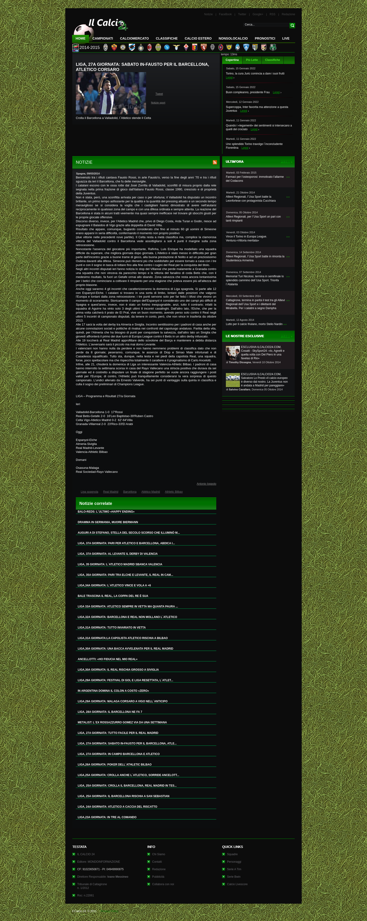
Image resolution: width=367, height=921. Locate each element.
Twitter (242, 14)
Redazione (288, 14)
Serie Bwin (233, 876)
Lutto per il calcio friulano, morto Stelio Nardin (254, 324)
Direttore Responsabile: (102, 876)
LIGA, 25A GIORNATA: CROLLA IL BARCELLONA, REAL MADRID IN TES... (127, 785)
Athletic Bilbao (174, 491)
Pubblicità (158, 876)
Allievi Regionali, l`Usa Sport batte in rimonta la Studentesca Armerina (255, 258)
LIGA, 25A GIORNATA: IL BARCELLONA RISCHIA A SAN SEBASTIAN (123, 796)
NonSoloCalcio (233, 38)
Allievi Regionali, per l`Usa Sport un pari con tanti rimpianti (253, 218)
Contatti (157, 861)
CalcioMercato (134, 38)
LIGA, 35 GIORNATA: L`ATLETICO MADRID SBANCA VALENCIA (120, 564)
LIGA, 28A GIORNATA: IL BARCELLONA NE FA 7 (110, 712)
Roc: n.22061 (85, 895)
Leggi (229, 77)
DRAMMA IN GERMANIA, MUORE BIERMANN (108, 522)
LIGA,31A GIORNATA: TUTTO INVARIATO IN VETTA (112, 627)
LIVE (286, 38)
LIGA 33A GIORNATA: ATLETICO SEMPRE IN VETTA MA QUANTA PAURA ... (128, 606)
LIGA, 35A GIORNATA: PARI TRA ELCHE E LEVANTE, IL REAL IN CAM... (125, 575)
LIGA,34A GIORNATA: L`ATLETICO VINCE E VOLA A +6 (114, 585)
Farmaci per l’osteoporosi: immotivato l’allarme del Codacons (255, 178)
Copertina (232, 60)
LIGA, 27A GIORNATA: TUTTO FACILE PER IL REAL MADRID (118, 733)
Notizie (208, 14)
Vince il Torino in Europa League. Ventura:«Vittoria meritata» (246, 238)
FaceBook (225, 14)
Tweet (159, 94)
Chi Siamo (158, 854)
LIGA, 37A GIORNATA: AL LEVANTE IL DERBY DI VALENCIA (118, 553)
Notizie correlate (95, 503)
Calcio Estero (198, 38)
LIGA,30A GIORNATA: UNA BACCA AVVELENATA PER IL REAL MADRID (125, 648)
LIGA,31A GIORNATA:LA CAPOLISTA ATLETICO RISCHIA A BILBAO (123, 638)
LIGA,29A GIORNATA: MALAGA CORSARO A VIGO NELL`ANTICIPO (123, 701)
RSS (272, 14)
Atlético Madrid (150, 491)
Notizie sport (158, 102)
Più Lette (252, 60)
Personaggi (234, 861)
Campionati (102, 38)
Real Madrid (110, 491)
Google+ (258, 14)
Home (80, 38)
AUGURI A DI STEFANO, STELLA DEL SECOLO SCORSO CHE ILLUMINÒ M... (129, 532)
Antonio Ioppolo (206, 483)
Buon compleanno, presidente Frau (248, 92)
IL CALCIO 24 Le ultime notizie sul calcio (100, 29)
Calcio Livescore (237, 884)
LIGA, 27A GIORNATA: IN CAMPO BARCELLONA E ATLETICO (119, 754)
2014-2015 (90, 47)
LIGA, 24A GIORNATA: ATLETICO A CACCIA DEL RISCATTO (117, 806)
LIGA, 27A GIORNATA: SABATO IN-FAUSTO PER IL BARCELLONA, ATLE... (127, 743)
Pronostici (265, 38)
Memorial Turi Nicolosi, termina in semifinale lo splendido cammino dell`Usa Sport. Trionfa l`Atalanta (255, 280)
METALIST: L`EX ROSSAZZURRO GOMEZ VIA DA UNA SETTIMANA (122, 722)
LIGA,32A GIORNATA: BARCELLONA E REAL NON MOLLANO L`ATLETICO (127, 617)
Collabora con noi (163, 884)
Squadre (232, 854)
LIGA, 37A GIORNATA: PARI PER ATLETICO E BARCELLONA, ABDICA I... (126, 543)
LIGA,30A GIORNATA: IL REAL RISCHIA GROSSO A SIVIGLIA (118, 669)
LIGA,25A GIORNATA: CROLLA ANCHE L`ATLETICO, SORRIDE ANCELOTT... (128, 775)
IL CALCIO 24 (86, 854)
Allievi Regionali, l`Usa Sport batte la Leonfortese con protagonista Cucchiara (251, 198)
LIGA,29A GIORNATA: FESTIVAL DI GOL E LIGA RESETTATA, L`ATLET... (125, 680)
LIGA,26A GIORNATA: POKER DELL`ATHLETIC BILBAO (115, 764)
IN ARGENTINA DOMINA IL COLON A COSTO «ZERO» (113, 690)
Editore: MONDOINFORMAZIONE (98, 861)
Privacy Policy (109, 911)
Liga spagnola (89, 491)
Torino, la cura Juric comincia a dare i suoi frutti (255, 73)
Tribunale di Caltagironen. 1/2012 (92, 886)
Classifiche (272, 60)
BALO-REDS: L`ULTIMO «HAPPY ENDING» (106, 511)
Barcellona (129, 491)
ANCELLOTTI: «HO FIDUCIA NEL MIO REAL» (107, 659)
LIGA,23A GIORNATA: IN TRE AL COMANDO (107, 817)
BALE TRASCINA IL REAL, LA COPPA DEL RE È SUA (113, 596)
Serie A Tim (234, 869)
